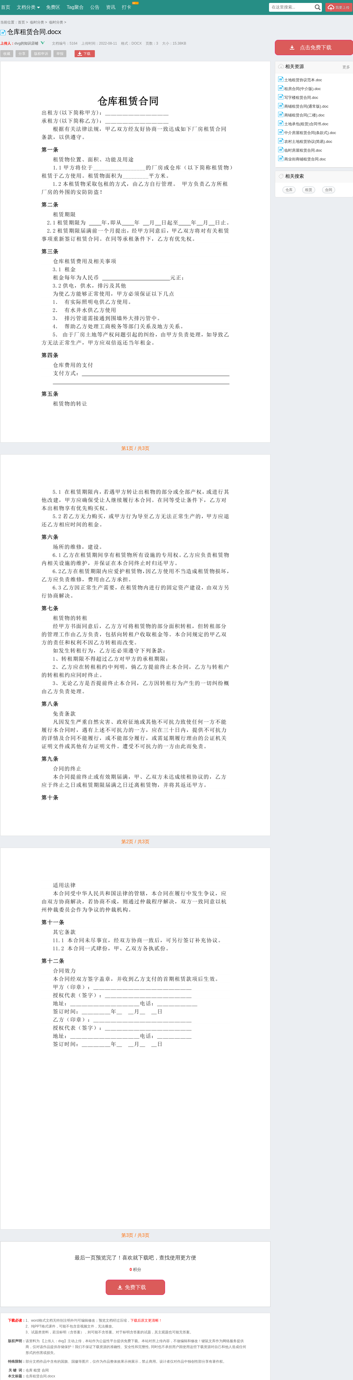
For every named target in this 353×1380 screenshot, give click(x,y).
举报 (59, 54)
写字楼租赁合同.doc (301, 97)
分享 (22, 54)
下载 (86, 54)
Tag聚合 (75, 7)
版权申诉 (41, 54)
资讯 (110, 7)
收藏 (6, 54)
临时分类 (37, 22)
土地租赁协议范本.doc (303, 80)
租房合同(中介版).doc (302, 89)
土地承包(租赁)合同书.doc (306, 124)
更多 (346, 67)
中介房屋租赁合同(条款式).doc (310, 133)
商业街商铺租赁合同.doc (305, 159)
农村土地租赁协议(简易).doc (308, 141)
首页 (5, 7)
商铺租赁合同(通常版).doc (306, 106)
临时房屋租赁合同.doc (303, 150)
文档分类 (26, 7)
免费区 (53, 7)
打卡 (127, 6)
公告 (95, 7)
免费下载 (135, 1287)
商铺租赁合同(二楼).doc (304, 115)
